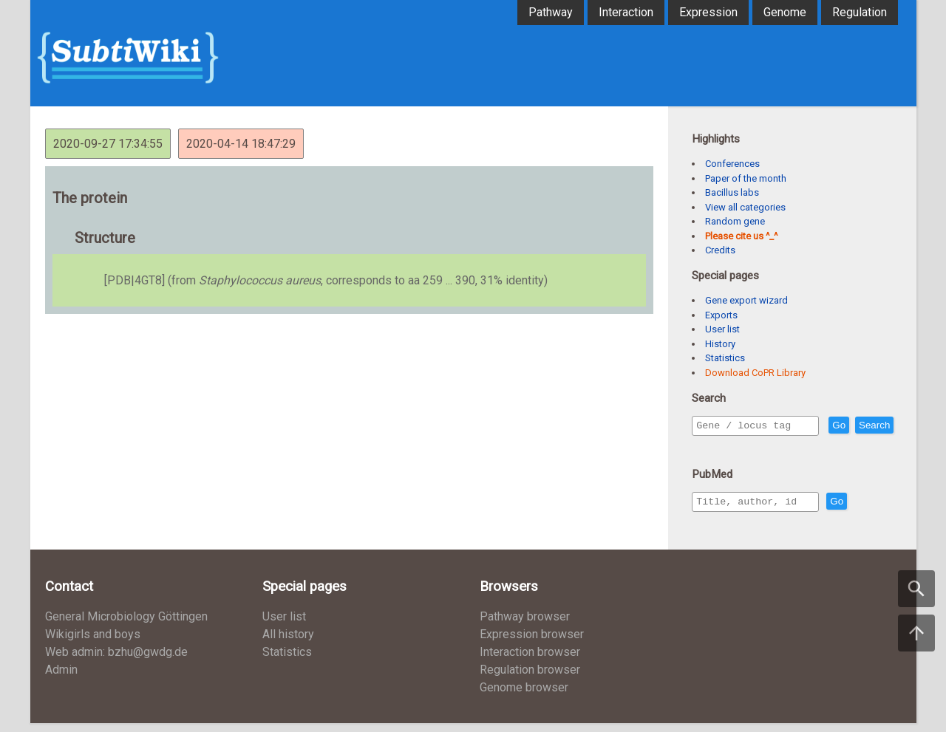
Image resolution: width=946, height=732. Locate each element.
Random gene (735, 221)
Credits (720, 250)
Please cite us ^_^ (741, 236)
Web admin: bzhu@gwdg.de (116, 661)
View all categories (745, 207)
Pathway (550, 12)
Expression (708, 12)
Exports (721, 315)
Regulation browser (530, 678)
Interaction (626, 12)
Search (714, 446)
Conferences (732, 163)
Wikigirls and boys (92, 643)
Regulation (859, 12)
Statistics (725, 357)
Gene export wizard (746, 300)
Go (870, 425)
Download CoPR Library (755, 372)
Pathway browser (525, 625)
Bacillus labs (732, 192)
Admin (61, 678)
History (720, 343)
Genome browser (524, 696)
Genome (784, 12)
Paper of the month (745, 178)
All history (288, 643)
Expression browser (532, 643)
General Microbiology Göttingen (126, 625)
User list (722, 329)
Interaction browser (530, 661)
